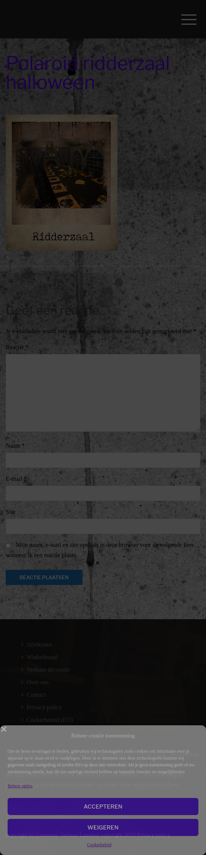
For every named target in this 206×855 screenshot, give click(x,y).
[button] (194, 735)
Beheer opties (20, 785)
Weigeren (103, 827)
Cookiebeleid (99, 844)
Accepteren (103, 806)
